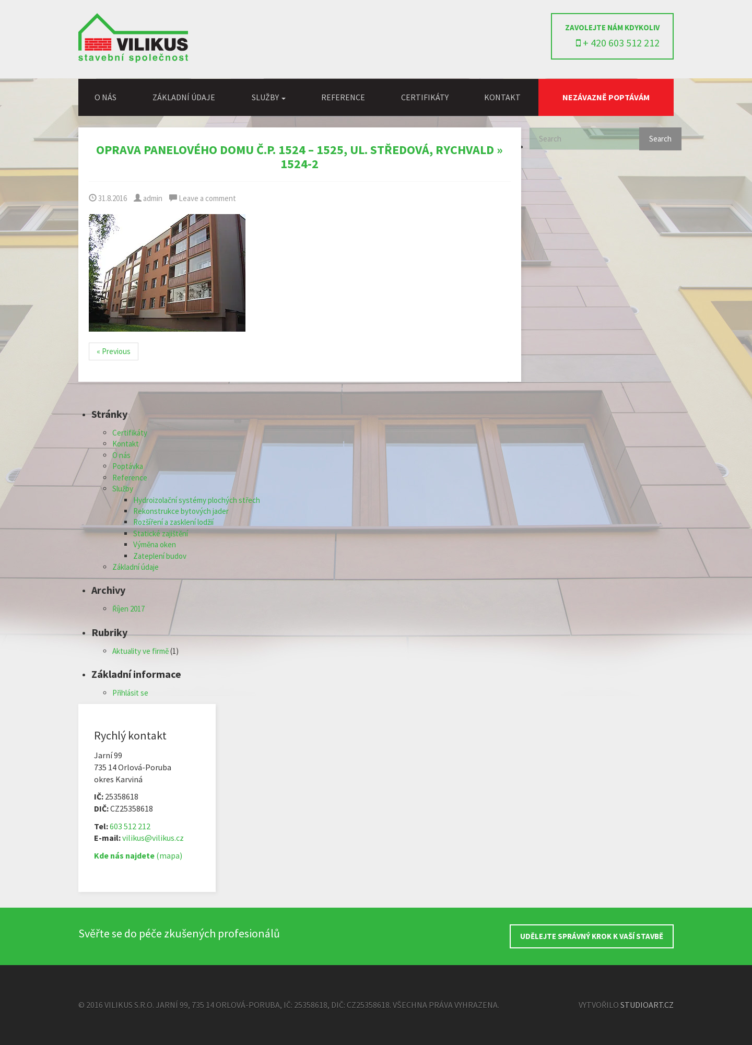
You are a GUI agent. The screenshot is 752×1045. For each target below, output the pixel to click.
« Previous (114, 351)
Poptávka (127, 466)
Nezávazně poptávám (606, 97)
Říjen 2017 (128, 609)
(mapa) (138, 855)
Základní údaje (183, 97)
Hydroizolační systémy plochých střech (196, 500)
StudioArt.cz (647, 1005)
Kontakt (502, 97)
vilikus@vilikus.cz (153, 837)
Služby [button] (269, 97)
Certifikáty (425, 97)
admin (148, 198)
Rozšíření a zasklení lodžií (173, 522)
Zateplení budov (159, 556)
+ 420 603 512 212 (618, 42)
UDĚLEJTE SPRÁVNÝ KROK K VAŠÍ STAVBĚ (591, 936)
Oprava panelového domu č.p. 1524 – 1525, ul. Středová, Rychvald (295, 150)
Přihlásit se (130, 693)
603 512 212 (130, 826)
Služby (122, 489)
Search (660, 139)
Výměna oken (154, 544)
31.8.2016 (108, 198)
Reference (343, 97)
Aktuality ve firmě (140, 651)
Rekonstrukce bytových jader (181, 511)
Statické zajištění (160, 533)
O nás (105, 97)
